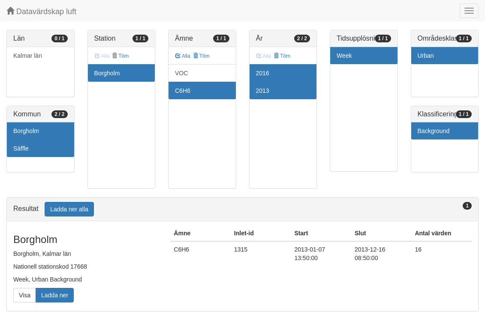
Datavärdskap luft (41, 11)
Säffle (21, 148)
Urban (426, 55)
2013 (262, 90)
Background (434, 130)
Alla (182, 56)
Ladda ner (54, 295)
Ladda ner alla (69, 209)
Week (344, 55)
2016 (262, 73)
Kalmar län (27, 55)
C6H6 (182, 90)
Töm (120, 56)
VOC (181, 73)
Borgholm (26, 130)
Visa (24, 295)
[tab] (242, 209)
